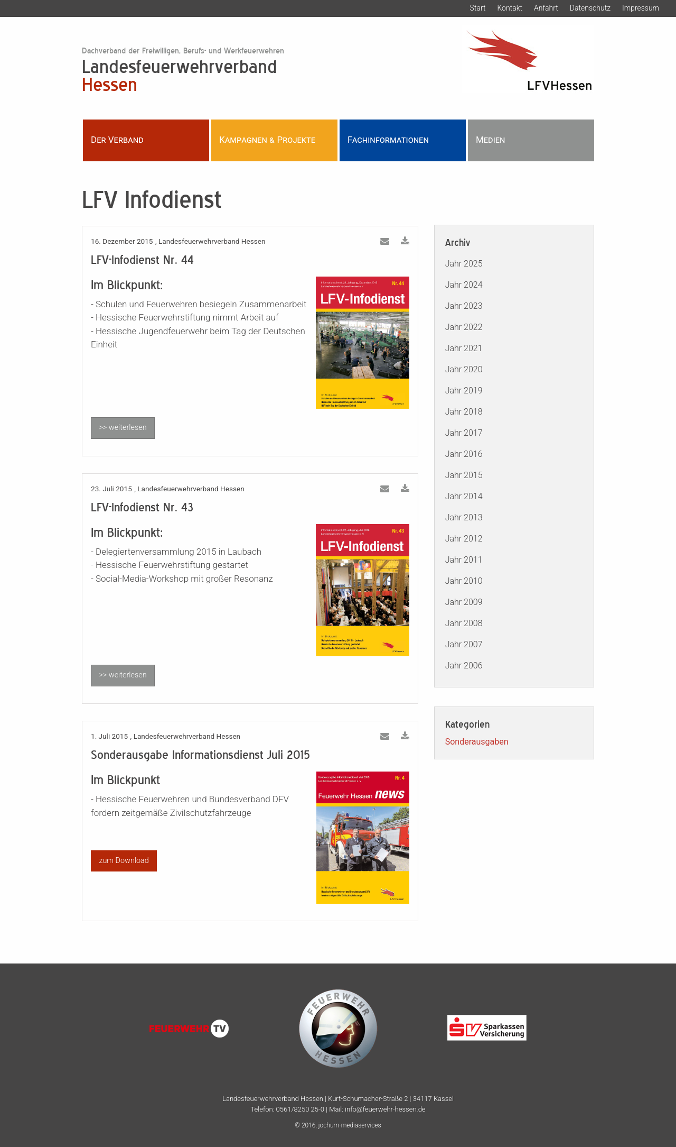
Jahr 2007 (464, 644)
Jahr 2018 (464, 412)
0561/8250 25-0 (300, 1109)
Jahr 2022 (464, 327)
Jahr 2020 (464, 369)
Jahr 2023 (464, 306)
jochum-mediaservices (349, 1125)
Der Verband (117, 139)
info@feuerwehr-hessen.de (385, 1109)
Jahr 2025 (464, 264)
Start (478, 8)
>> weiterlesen (122, 427)
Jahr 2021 (464, 348)
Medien (490, 139)
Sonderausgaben (477, 742)
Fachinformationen (388, 139)
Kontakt (509, 8)
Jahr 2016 (464, 454)
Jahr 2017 (464, 433)
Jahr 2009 (464, 602)
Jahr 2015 (464, 475)
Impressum (640, 8)
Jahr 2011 (464, 560)
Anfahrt (546, 8)
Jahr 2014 (464, 496)
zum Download (123, 860)
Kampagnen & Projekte (267, 139)
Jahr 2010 (464, 581)
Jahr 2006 (464, 665)
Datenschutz (590, 8)
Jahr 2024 (464, 285)
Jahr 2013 (464, 517)
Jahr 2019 (464, 391)
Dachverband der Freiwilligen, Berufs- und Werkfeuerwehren (183, 50)
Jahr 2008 (464, 623)
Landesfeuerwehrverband (250, 75)
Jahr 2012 (464, 539)
